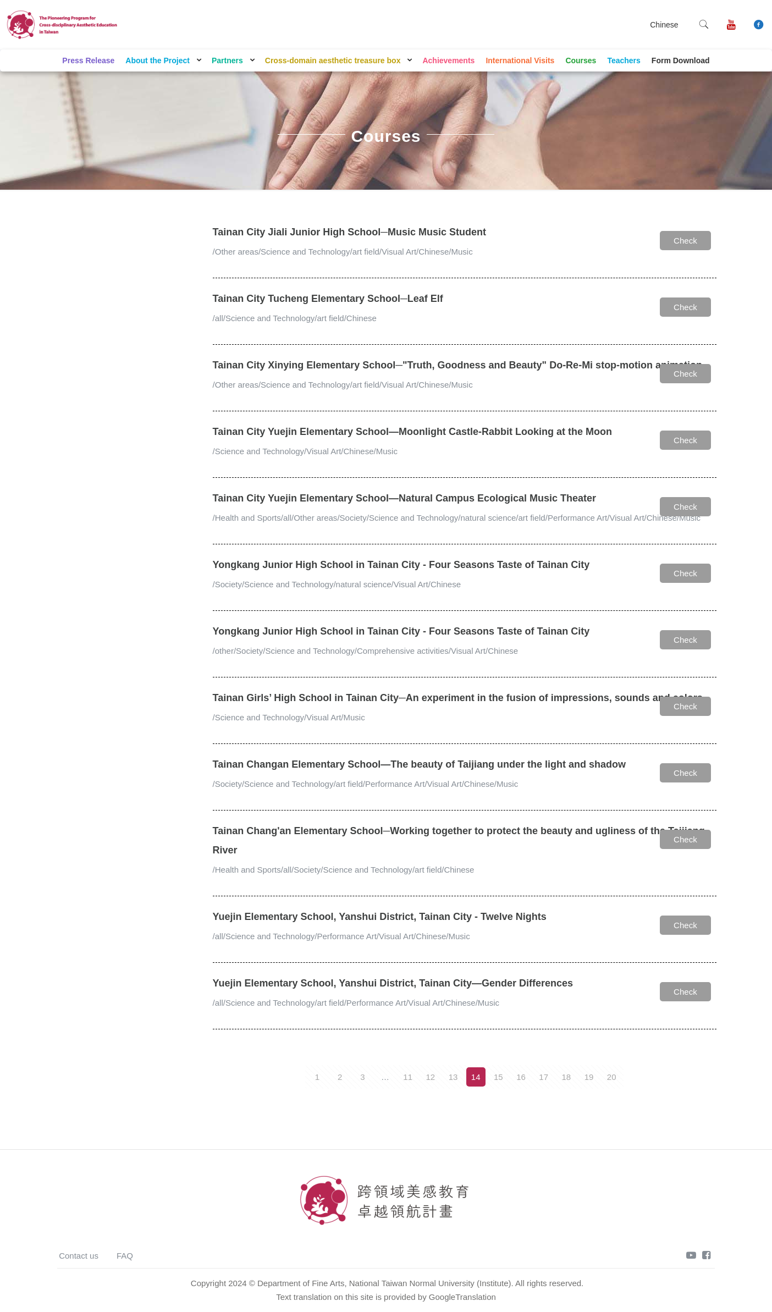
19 (589, 1077)
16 (521, 1077)
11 (407, 1077)
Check (685, 240)
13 (453, 1077)
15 (498, 1077)
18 (566, 1077)
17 (543, 1077)
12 (430, 1077)
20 (611, 1077)
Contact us (78, 1255)
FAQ (125, 1255)
